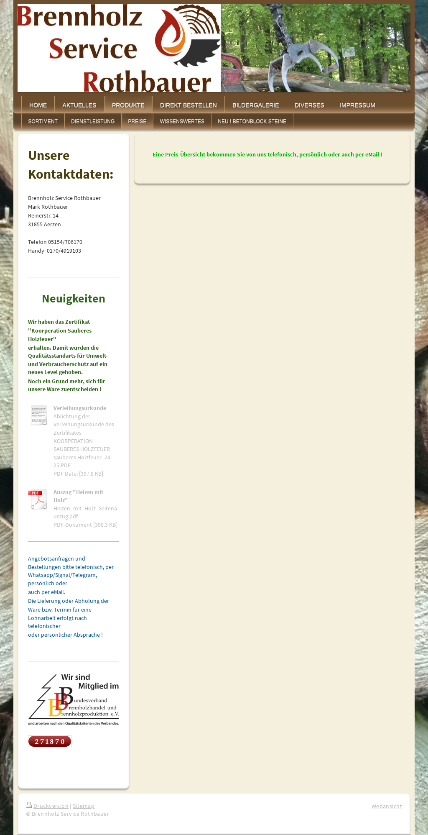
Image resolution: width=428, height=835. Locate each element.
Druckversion (47, 805)
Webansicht (387, 806)
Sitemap (83, 805)
